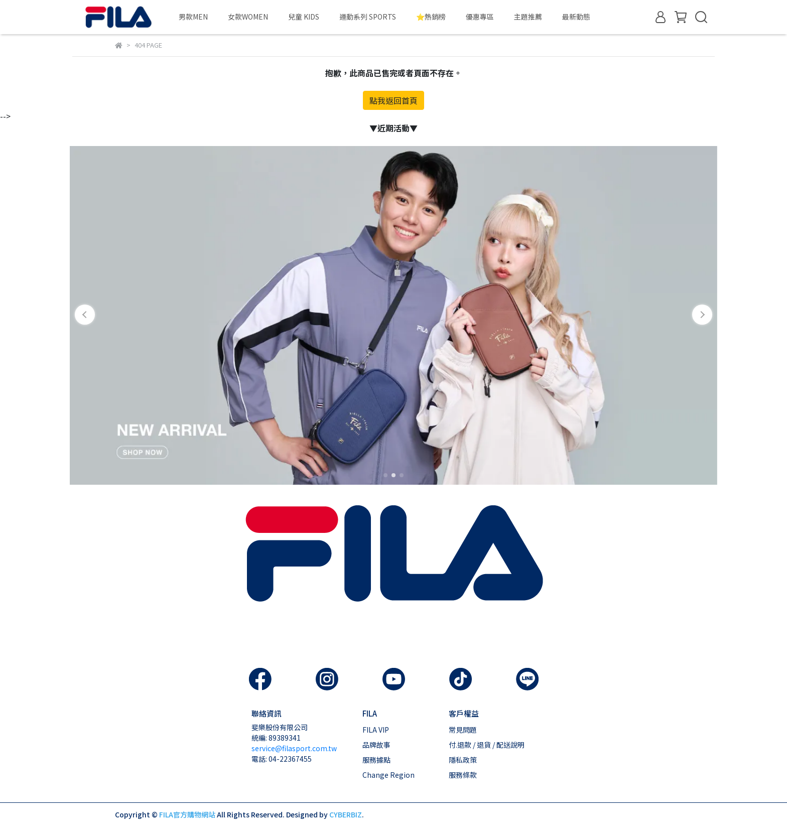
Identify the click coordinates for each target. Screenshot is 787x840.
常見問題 (463, 730)
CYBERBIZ (345, 814)
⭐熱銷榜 (431, 17)
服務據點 (376, 760)
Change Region (388, 775)
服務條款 (463, 775)
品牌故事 (376, 745)
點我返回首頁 (393, 100)
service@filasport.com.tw (294, 748)
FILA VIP (375, 730)
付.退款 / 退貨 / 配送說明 (486, 745)
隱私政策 (463, 760)
